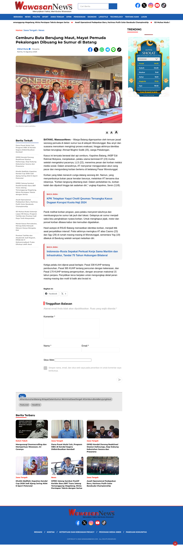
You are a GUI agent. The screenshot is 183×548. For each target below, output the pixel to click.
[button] (107, 132)
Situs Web (49, 363)
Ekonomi (92, 17)
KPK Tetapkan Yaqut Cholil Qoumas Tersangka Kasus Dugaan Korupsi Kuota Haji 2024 (79, 200)
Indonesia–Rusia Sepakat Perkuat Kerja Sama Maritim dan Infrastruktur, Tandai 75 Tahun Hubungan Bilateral (82, 253)
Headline (36, 408)
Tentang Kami (132, 17)
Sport (45, 17)
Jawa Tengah (57, 17)
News (28, 17)
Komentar (49, 316)
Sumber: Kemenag (148, 95)
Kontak (50, 535)
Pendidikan (79, 17)
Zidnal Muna (22, 49)
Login (144, 17)
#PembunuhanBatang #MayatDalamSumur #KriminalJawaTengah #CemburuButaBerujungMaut (65, 402)
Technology (116, 17)
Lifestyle (103, 17)
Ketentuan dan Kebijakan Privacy (76, 535)
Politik (36, 17)
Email (85, 349)
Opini (68, 17)
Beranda (18, 17)
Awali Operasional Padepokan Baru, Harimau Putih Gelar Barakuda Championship (113, 22)
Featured (24, 408)
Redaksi (38, 535)
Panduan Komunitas (136, 535)
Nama (47, 349)
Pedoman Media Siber (110, 535)
